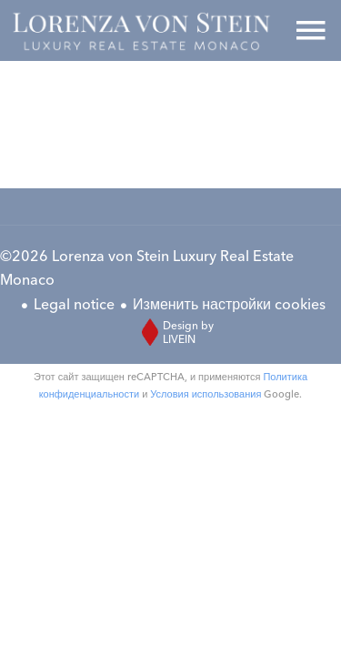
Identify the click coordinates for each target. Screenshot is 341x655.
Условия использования (205, 394)
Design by (173, 332)
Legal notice (74, 304)
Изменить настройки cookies (229, 304)
